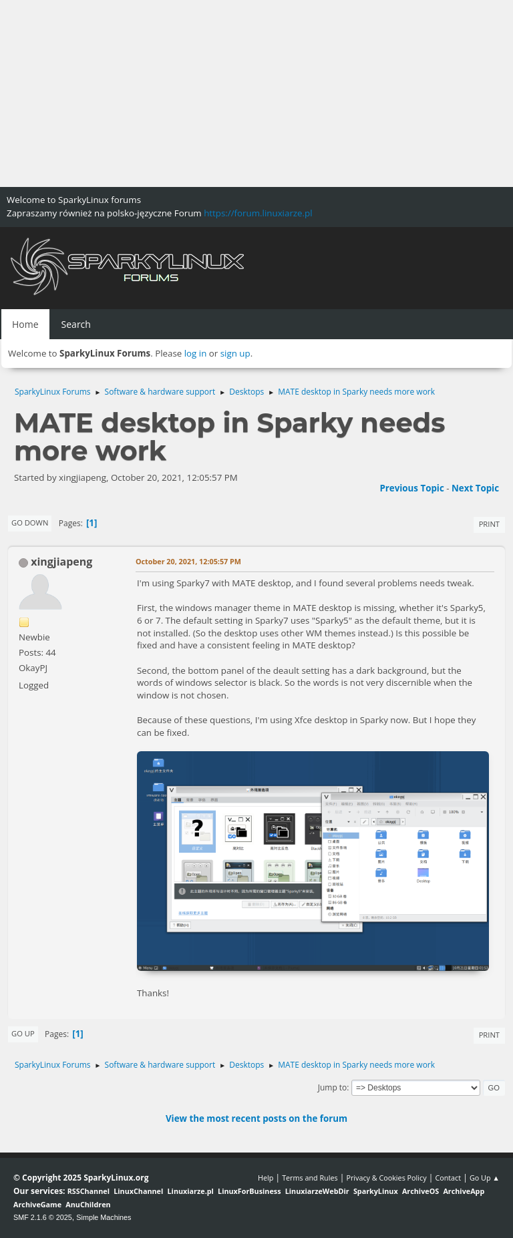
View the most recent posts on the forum (256, 1118)
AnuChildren (87, 1204)
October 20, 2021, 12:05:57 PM (188, 561)
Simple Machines (103, 1217)
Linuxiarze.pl (191, 1191)
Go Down (29, 523)
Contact (448, 1178)
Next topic (475, 488)
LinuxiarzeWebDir (317, 1191)
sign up (235, 353)
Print (489, 524)
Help (265, 1178)
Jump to (332, 1087)
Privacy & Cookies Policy (386, 1178)
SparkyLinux (375, 1191)
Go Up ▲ (485, 1178)
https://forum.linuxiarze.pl (258, 213)
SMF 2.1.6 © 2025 (42, 1217)
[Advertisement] (256, 93)
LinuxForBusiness (249, 1191)
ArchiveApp (463, 1191)
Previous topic (411, 488)
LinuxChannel (138, 1191)
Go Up (23, 1033)
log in (195, 353)
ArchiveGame (37, 1204)
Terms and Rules (310, 1178)
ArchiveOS (420, 1191)
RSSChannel (88, 1191)
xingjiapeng (61, 561)
